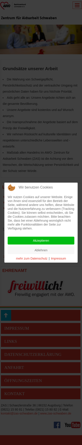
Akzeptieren (41, 240)
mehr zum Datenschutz (31, 258)
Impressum (58, 258)
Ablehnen (41, 250)
